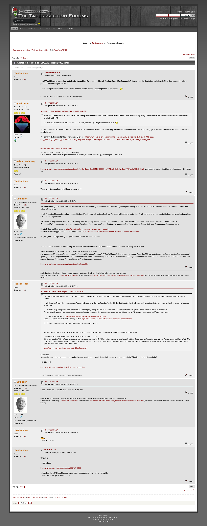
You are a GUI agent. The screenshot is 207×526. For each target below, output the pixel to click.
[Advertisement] (69, 36)
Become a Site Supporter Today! (29, 24)
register (192, 12)
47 (25, 107)
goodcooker (23, 103)
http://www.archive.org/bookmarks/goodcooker (56, 148)
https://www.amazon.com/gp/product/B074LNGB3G (61, 468)
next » (193, 54)
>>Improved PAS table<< (69, 275)
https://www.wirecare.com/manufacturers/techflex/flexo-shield (65, 264)
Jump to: (15, 503)
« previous (186, 54)
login (185, 12)
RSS (100, 515)
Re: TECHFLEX (51, 103)
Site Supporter (97, 43)
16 (25, 205)
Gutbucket (22, 198)
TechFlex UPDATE (53, 73)
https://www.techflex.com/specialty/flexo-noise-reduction (88, 229)
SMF (107, 521)
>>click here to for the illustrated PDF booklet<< (117, 275)
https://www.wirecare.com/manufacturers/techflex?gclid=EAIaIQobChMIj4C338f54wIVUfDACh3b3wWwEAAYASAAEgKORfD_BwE (92, 169)
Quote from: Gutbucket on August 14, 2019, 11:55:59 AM (62, 292)
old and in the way (26, 161)
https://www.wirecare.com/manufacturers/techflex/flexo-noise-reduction (111, 232)
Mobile (105, 515)
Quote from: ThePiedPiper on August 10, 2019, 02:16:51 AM (64, 111)
